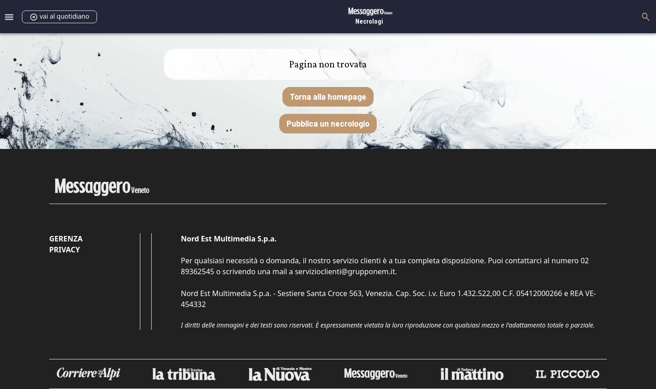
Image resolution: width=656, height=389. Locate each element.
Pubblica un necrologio (328, 123)
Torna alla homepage (328, 97)
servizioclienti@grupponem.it (345, 271)
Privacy (64, 250)
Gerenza (65, 239)
